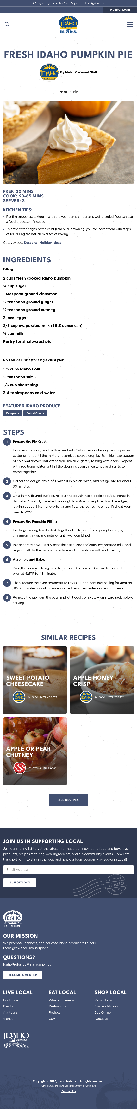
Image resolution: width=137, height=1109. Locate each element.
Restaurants (57, 1006)
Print (63, 91)
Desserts (31, 243)
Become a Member (23, 975)
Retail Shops (103, 1000)
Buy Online (102, 1012)
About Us (101, 1019)
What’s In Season (61, 1000)
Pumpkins (12, 413)
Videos (8, 1019)
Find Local (10, 1000)
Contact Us (68, 1091)
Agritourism (11, 1012)
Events (8, 1006)
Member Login (120, 9)
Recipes (54, 1012)
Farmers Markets (106, 1006)
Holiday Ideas (50, 243)
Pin (75, 91)
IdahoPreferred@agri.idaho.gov (27, 964)
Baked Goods (35, 413)
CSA (52, 1019)
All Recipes (68, 800)
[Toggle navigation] (130, 24)
